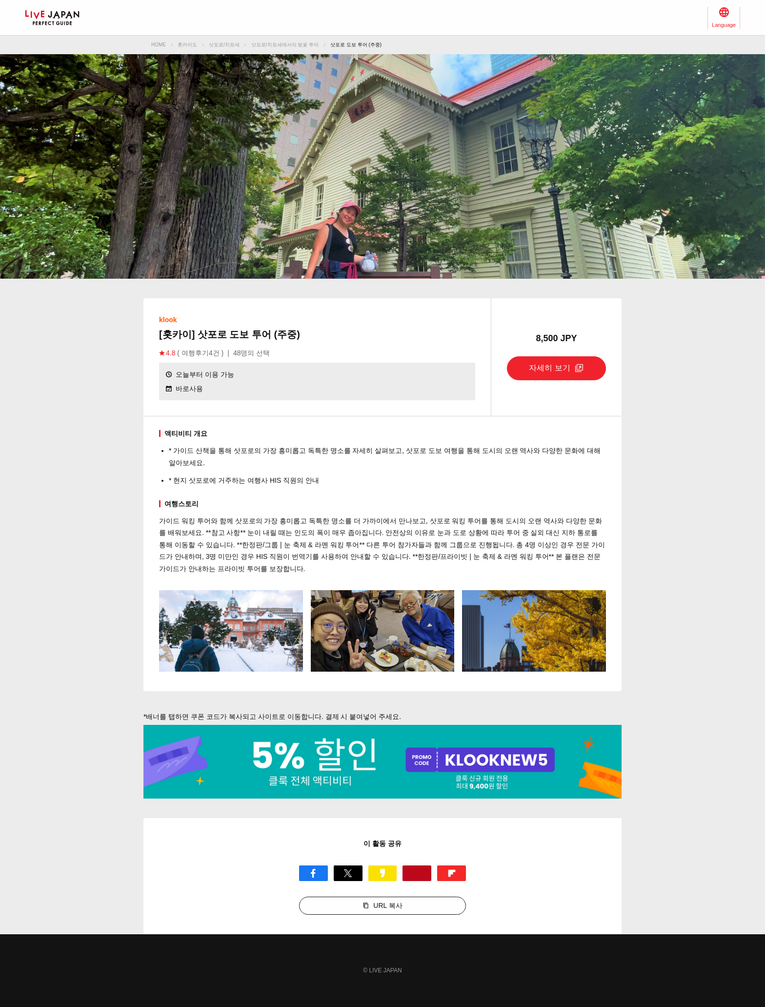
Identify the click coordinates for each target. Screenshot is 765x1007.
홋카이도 (187, 44)
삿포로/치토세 (224, 44)
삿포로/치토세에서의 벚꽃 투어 (285, 44)
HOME (158, 44)
